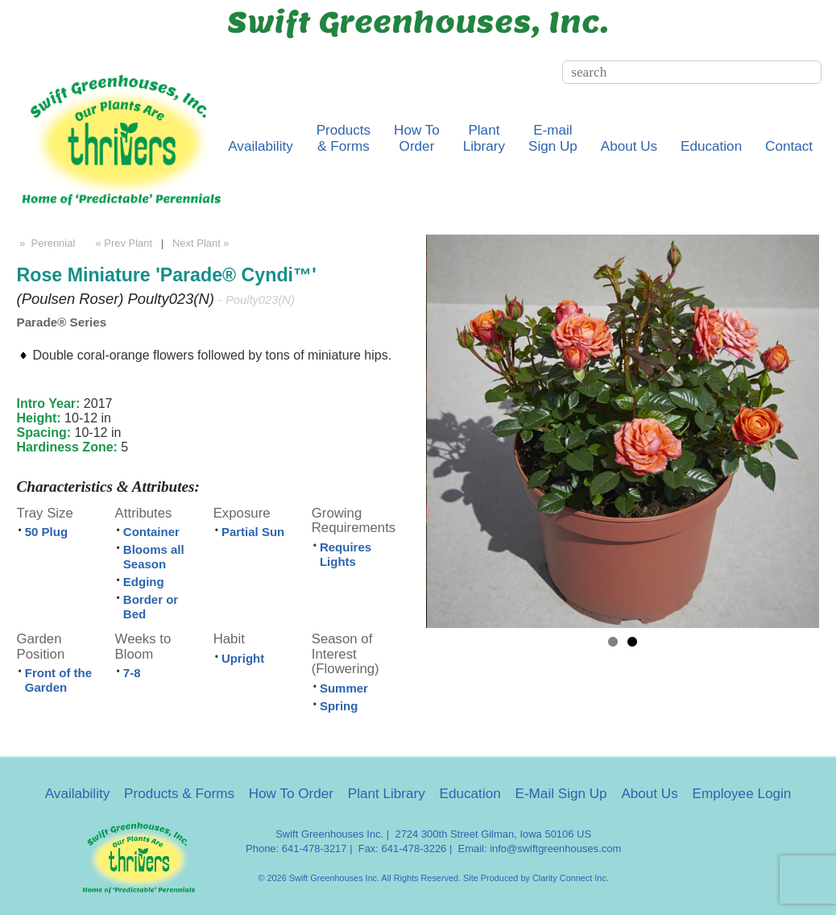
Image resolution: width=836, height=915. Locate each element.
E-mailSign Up (552, 138)
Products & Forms (179, 793)
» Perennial (46, 243)
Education (711, 146)
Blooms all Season (153, 557)
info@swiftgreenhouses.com (555, 848)
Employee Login (742, 793)
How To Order (291, 793)
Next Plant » (202, 243)
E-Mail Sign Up (561, 793)
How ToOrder (417, 138)
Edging (143, 582)
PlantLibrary (484, 138)
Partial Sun (252, 532)
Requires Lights (345, 554)
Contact (789, 146)
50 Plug (46, 532)
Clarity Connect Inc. (570, 878)
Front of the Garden (58, 680)
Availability (260, 146)
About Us (629, 146)
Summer (344, 688)
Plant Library (386, 793)
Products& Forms (344, 138)
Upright (242, 658)
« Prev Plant (122, 243)
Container (151, 532)
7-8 (132, 673)
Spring (339, 706)
